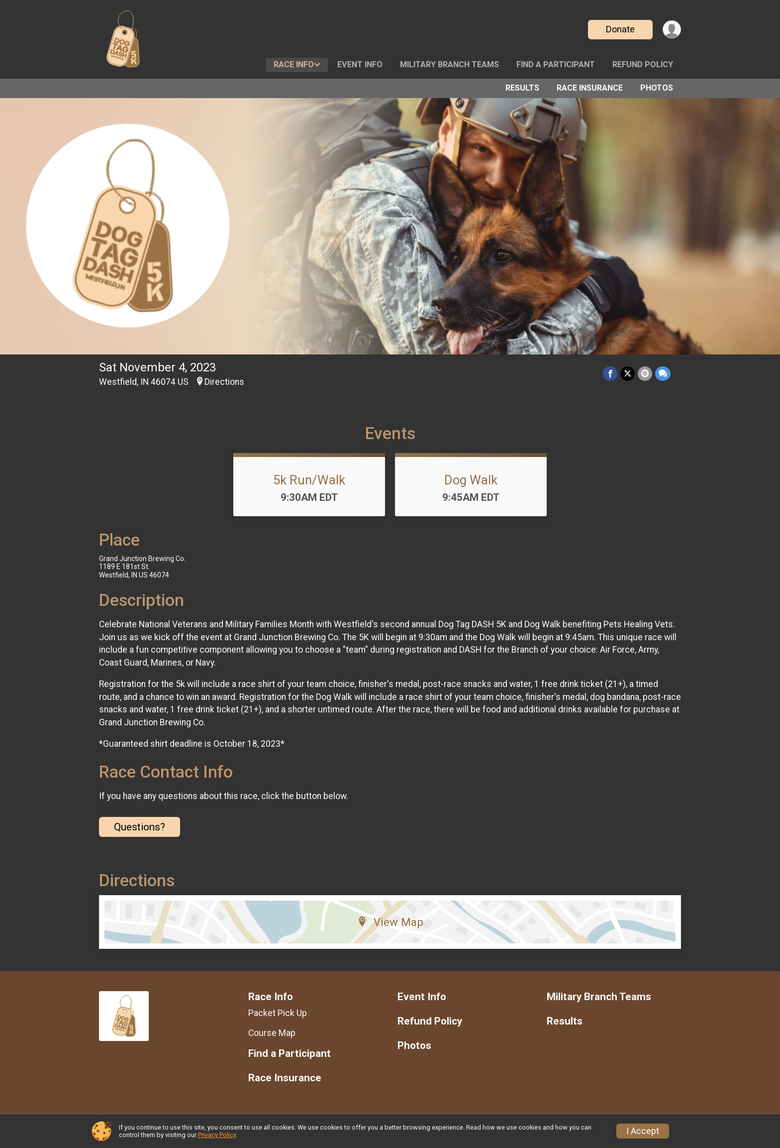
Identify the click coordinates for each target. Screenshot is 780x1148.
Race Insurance (590, 88)
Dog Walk (470, 479)
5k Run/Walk (309, 479)
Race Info (294, 64)
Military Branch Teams (449, 64)
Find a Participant (555, 64)
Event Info (360, 64)
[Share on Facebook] (610, 373)
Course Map (271, 1033)
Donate (620, 29)
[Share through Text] (663, 373)
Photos (656, 88)
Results (522, 88)
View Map (390, 922)
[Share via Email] (645, 373)
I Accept (642, 1131)
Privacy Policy (217, 1135)
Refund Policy (642, 64)
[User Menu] (672, 29)
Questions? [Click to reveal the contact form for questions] (139, 827)
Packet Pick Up (277, 1013)
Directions (224, 382)
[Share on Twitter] (627, 373)
